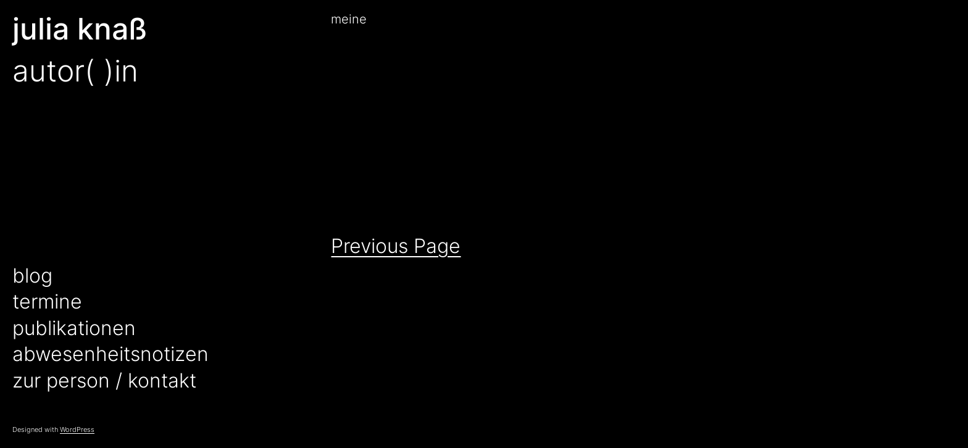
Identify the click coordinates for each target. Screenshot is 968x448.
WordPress (77, 429)
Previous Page (396, 246)
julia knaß (79, 28)
